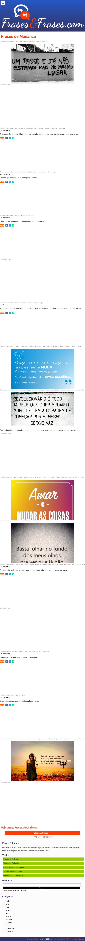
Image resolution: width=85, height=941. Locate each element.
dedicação (48, 128)
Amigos (8, 925)
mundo (23, 215)
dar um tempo (32, 739)
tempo (41, 303)
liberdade (15, 651)
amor (9, 521)
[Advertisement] (42, 101)
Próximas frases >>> (42, 833)
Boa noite (9, 919)
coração (17, 346)
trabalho (41, 128)
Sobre (51, 939)
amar (9, 477)
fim (9, 739)
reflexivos (49, 346)
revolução (11, 390)
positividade (61, 128)
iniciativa (31, 41)
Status (8, 910)
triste (43, 346)
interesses (27, 477)
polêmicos (61, 346)
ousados (72, 346)
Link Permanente (5, 130)
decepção (15, 521)
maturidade (32, 346)
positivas (48, 477)
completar (28, 651)
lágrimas (10, 695)
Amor (7, 904)
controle (30, 303)
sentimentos (24, 346)
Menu (3, 3)
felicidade (23, 303)
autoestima (11, 564)
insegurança (51, 172)
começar (44, 41)
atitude (26, 41)
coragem (16, 41)
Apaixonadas (10, 928)
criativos (68, 390)
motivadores (48, 390)
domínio (35, 303)
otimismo (42, 477)
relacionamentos (29, 564)
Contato (57, 939)
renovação (29, 128)
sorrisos (23, 695)
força (39, 739)
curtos (73, 390)
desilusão (28, 521)
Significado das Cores (12, 871)
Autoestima (9, 931)
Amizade (8, 922)
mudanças (38, 41)
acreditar (54, 128)
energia (23, 128)
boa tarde (64, 477)
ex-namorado (63, 564)
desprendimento (46, 564)
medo (45, 172)
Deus (7, 913)
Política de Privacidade (69, 939)
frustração (22, 521)
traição (56, 739)
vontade (34, 172)
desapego (38, 564)
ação (21, 41)
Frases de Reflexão (11, 859)
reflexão (55, 346)
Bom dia (8, 916)
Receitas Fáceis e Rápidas (14, 867)
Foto (7, 907)
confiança (62, 739)
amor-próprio (19, 564)
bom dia (10, 41)
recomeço (20, 739)
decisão (44, 739)
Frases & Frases (33, 939)
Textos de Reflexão (11, 863)
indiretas (58, 477)
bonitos (39, 346)
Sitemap (81, 939)
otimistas (41, 390)
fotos (53, 477)
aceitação (21, 651)
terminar (13, 739)
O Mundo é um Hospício (13, 875)
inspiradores (56, 390)
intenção (40, 172)
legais (67, 346)
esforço (36, 128)
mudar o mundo (19, 390)
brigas (25, 739)
